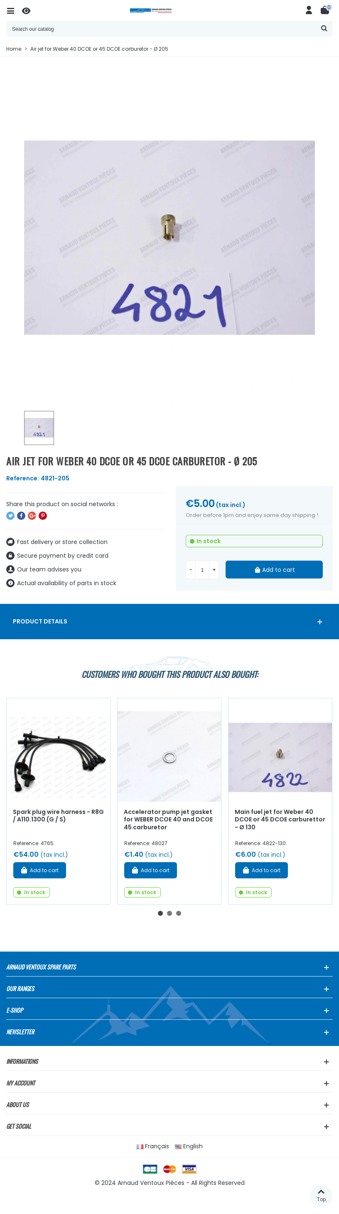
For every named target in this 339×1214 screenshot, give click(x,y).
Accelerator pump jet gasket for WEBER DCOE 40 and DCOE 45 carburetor (168, 819)
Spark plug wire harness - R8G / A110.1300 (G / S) (58, 815)
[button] (160, 913)
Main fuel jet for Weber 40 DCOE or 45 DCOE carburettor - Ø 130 (280, 819)
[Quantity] (202, 570)
